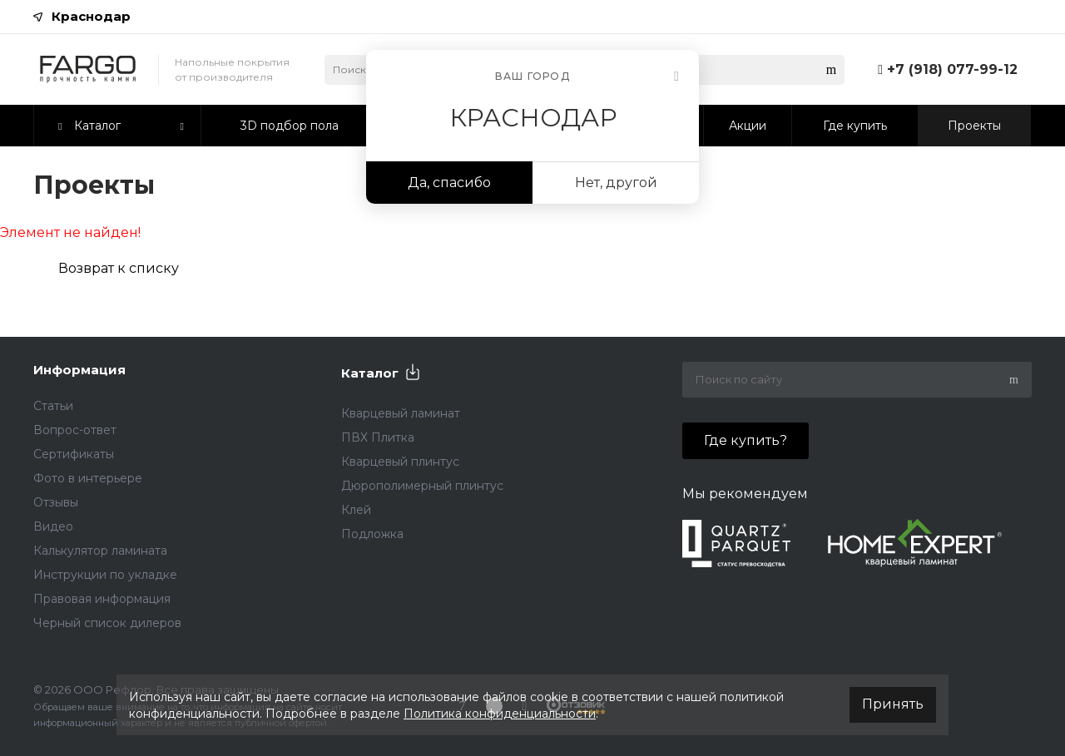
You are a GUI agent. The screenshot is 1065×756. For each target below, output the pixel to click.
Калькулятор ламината (100, 550)
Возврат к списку (118, 268)
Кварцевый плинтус (400, 461)
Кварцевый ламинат (400, 413)
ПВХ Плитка (377, 437)
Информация (79, 370)
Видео (53, 526)
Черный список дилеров (107, 622)
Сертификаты (73, 454)
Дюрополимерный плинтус (422, 485)
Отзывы (55, 502)
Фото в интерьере (87, 478)
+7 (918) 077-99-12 (952, 69)
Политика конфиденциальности (500, 713)
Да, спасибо (449, 182)
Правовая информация (102, 598)
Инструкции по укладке (105, 574)
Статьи (53, 405)
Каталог (370, 373)
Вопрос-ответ (74, 429)
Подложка (372, 533)
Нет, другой (616, 182)
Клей (356, 509)
